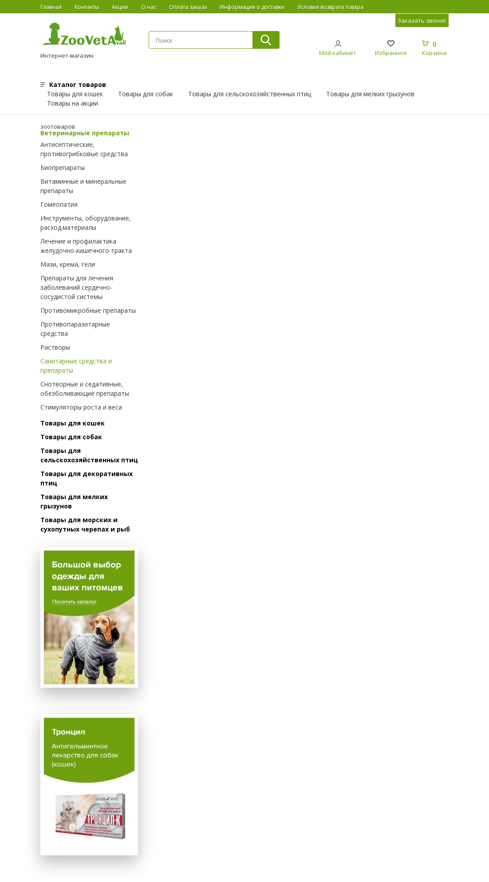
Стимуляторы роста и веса (81, 407)
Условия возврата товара (330, 7)
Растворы (55, 347)
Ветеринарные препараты (84, 133)
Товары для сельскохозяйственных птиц (249, 94)
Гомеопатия (59, 204)
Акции (120, 7)
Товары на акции (72, 103)
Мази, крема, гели (67, 264)
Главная (51, 7)
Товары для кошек (75, 94)
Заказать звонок (422, 20)
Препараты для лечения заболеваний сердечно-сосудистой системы (76, 287)
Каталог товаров (77, 84)
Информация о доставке (252, 7)
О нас (148, 7)
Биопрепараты (62, 167)
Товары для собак (145, 94)
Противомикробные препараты (88, 310)
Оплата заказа (188, 7)
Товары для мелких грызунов (370, 94)
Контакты (87, 7)
